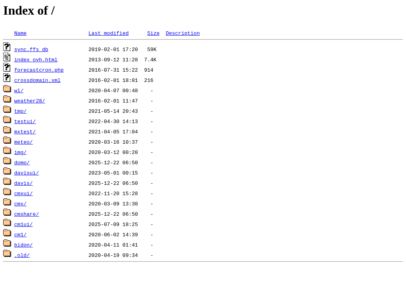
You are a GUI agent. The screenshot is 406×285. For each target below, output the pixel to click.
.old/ (22, 254)
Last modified (108, 32)
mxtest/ (25, 131)
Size (153, 32)
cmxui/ (23, 193)
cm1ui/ (23, 224)
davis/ (23, 182)
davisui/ (26, 172)
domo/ (22, 162)
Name (20, 32)
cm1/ (20, 234)
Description (183, 32)
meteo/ (23, 141)
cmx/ (20, 203)
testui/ (25, 121)
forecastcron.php (39, 69)
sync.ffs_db (31, 49)
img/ (20, 152)
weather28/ (29, 100)
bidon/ (23, 244)
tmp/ (20, 110)
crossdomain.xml (37, 80)
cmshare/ (26, 213)
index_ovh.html (35, 59)
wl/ (18, 90)
